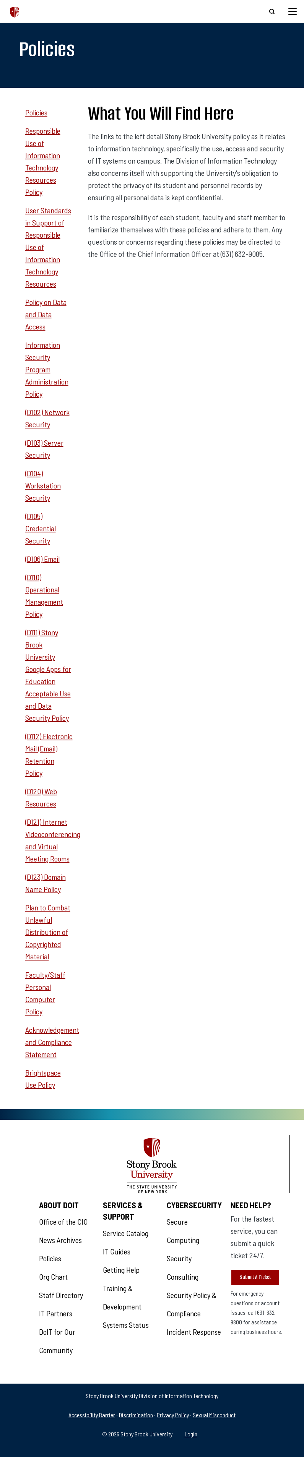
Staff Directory (61, 1295)
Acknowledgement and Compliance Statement (52, 1042)
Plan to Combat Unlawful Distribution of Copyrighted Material (47, 932)
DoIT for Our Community (57, 1341)
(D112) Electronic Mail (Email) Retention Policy (49, 754)
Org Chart (53, 1276)
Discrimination (136, 1414)
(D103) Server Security (44, 448)
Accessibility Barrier (91, 1414)
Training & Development (122, 1297)
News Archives (60, 1239)
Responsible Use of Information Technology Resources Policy (42, 161)
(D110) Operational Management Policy (44, 595)
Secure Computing (183, 1230)
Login (191, 1434)
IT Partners (55, 1313)
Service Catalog (125, 1233)
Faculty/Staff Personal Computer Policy (45, 993)
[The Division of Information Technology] (14, 11)
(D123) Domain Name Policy (45, 883)
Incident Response (194, 1331)
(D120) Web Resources (41, 797)
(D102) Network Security (47, 418)
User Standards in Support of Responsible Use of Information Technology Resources (48, 247)
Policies (36, 112)
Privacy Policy (173, 1414)
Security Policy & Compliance (191, 1304)
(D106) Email (42, 558)
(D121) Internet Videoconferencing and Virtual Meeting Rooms (52, 840)
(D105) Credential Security (40, 528)
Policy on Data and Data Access (46, 314)
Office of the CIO (63, 1221)
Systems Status (126, 1324)
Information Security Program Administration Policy (46, 369)
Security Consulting (182, 1267)
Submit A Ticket (255, 1277)
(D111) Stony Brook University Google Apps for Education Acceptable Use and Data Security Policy (48, 675)
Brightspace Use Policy (43, 1078)
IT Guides (116, 1251)
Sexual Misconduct (214, 1414)
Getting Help (121, 1269)
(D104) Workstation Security (43, 485)
